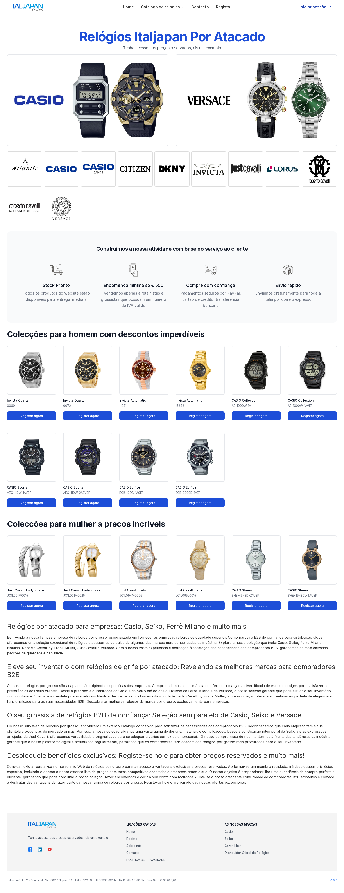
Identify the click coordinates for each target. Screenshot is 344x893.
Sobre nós (134, 846)
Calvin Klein (233, 846)
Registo (223, 7)
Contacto (200, 7)
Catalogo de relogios (162, 7)
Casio (229, 831)
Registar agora (31, 416)
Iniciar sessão (315, 7)
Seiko (229, 838)
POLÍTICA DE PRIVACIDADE (145, 860)
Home (128, 7)
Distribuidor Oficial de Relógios (247, 853)
